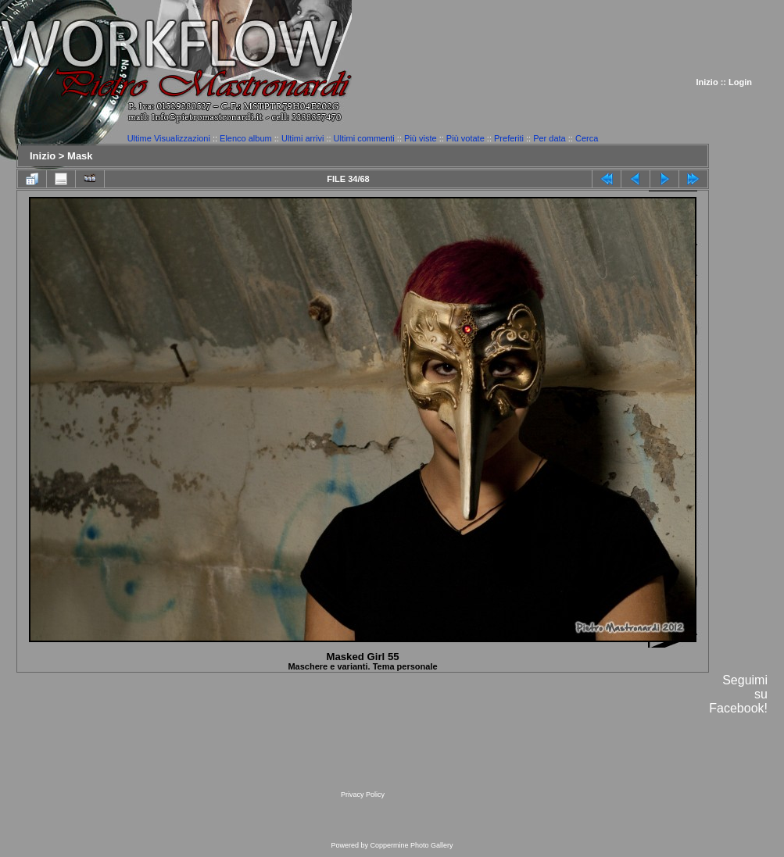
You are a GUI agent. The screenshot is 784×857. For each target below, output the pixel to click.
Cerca (586, 138)
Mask (80, 156)
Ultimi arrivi (302, 138)
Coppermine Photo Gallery (411, 845)
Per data (549, 138)
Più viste (420, 138)
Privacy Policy (363, 794)
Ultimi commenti (364, 138)
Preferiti (509, 138)
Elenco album (246, 138)
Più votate (465, 138)
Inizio (707, 82)
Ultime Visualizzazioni (168, 138)
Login (740, 82)
